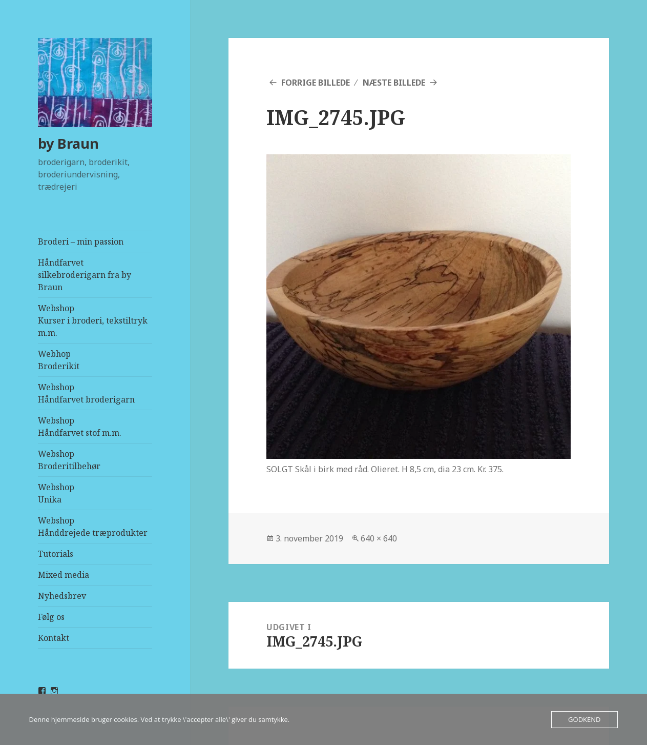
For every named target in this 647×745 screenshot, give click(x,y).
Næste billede (394, 82)
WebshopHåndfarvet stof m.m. (79, 426)
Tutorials (55, 553)
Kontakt (53, 637)
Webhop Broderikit (58, 360)
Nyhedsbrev (62, 595)
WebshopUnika (56, 493)
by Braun (68, 143)
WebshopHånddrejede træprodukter (93, 526)
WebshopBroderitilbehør (69, 460)
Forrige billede (315, 82)
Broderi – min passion (80, 241)
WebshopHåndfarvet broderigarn (86, 393)
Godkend (584, 719)
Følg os (51, 616)
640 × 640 (379, 538)
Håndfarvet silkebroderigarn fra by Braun (84, 275)
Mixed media (63, 574)
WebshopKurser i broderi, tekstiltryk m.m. (93, 320)
